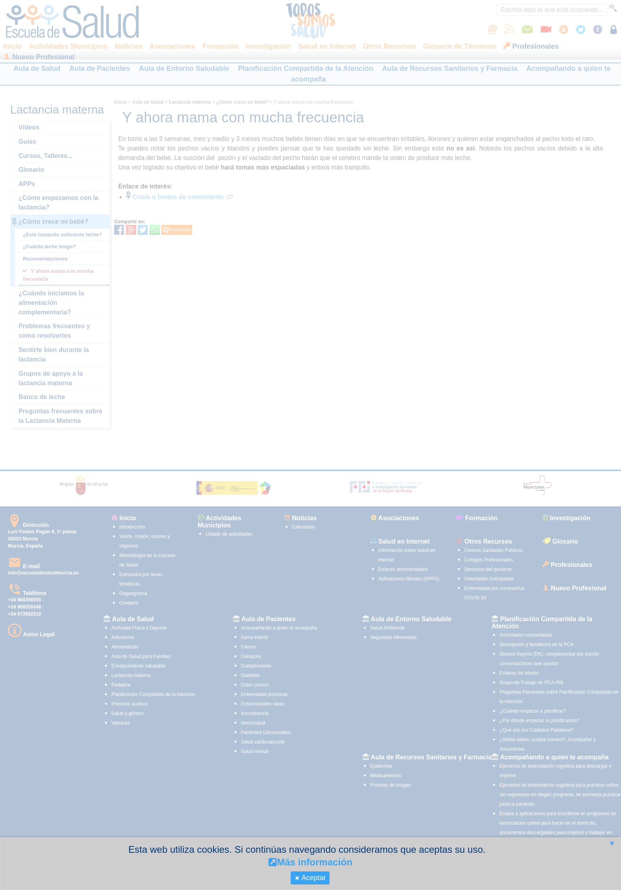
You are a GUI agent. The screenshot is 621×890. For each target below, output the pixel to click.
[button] (611, 843)
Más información (310, 862)
